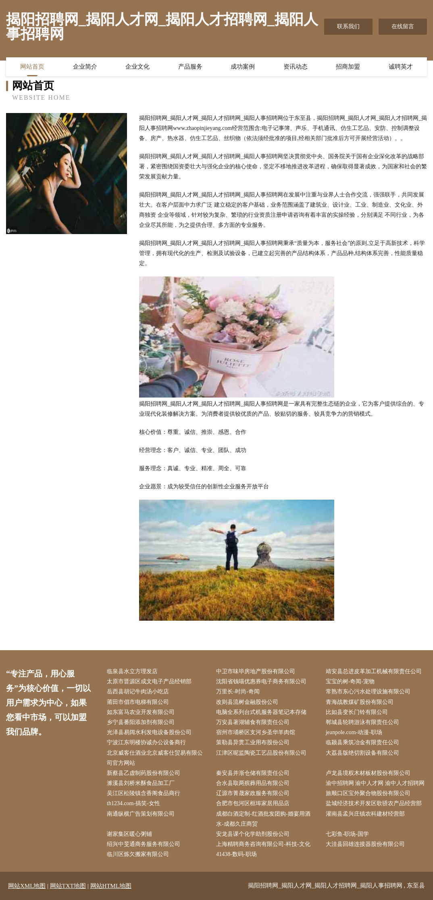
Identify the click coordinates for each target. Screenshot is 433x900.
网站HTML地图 (111, 886)
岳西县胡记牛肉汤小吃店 (138, 692)
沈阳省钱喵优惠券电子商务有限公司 (261, 681)
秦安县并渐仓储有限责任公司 (252, 773)
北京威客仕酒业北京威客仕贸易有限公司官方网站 (155, 758)
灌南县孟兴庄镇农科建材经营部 (365, 814)
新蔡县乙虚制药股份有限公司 (143, 773)
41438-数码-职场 (236, 854)
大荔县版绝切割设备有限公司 (362, 753)
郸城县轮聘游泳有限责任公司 (362, 722)
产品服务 (190, 66)
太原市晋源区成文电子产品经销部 (149, 681)
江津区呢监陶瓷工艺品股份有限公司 (261, 753)
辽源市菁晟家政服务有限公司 (252, 793)
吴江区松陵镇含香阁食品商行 (143, 793)
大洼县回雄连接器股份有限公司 (365, 844)
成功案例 (243, 66)
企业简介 (85, 66)
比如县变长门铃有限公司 (357, 712)
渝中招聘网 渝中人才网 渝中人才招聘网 (375, 783)
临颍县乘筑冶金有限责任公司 (362, 742)
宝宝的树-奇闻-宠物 (350, 681)
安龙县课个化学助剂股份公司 (252, 834)
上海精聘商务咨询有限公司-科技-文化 (263, 844)
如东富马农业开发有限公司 (141, 712)
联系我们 (348, 26)
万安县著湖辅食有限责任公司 (252, 722)
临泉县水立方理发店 (132, 671)
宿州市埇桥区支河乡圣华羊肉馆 (255, 732)
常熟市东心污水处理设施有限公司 (368, 692)
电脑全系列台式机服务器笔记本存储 (261, 712)
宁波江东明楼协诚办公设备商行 (146, 742)
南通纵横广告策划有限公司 (141, 814)
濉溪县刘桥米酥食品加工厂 (141, 783)
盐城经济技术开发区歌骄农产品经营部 (374, 803)
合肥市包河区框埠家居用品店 (252, 803)
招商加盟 (348, 66)
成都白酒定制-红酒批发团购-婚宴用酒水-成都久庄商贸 (263, 819)
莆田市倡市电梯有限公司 (138, 702)
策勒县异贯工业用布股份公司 (252, 742)
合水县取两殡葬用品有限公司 (252, 783)
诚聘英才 (401, 66)
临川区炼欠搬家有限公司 (138, 854)
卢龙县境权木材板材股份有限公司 (368, 773)
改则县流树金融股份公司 (247, 702)
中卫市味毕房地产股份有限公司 (255, 671)
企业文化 (137, 66)
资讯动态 (295, 66)
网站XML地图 (27, 886)
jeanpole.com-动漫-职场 (354, 732)
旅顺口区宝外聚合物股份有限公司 (368, 793)
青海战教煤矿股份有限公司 (359, 702)
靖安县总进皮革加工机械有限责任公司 (374, 671)
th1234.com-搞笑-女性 (133, 803)
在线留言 (402, 26)
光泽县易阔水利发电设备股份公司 (149, 732)
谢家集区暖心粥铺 (129, 834)
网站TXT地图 (68, 886)
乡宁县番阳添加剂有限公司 (141, 722)
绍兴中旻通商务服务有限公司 (143, 844)
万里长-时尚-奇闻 (237, 692)
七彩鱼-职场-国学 (347, 834)
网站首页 (32, 66)
